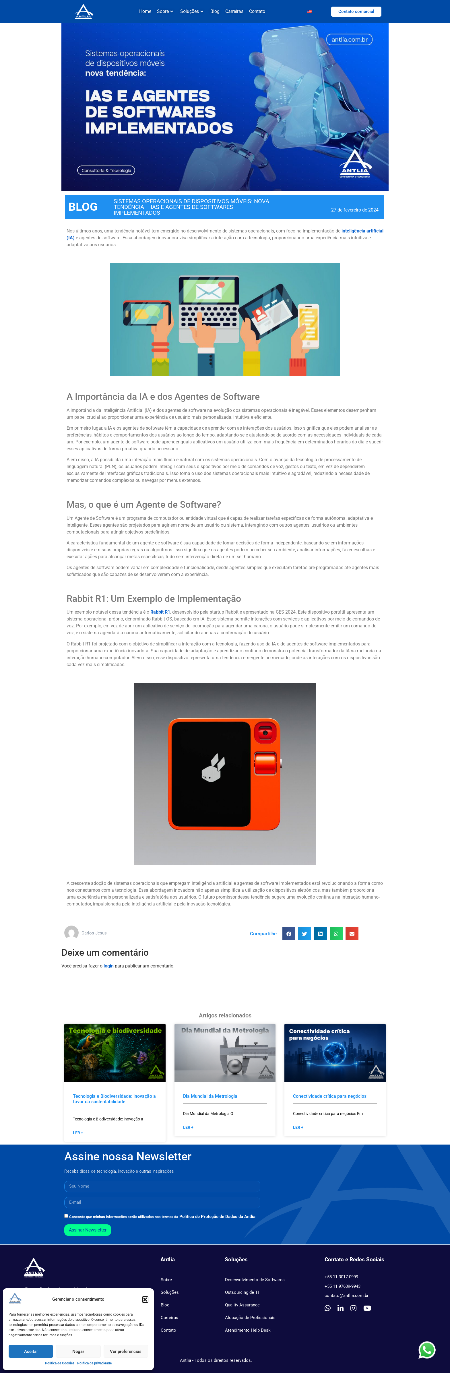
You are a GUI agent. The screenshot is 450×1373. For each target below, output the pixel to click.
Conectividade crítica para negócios (329, 1099)
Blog (215, 11)
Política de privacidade (94, 1363)
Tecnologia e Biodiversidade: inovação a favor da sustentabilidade (114, 1101)
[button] (145, 1299)
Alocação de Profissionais (250, 1320)
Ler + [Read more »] (78, 1135)
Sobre (165, 11)
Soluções (191, 11)
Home (145, 11)
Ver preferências (125, 1351)
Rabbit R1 (160, 615)
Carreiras (234, 11)
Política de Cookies (59, 1363)
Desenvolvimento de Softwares (255, 1282)
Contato (257, 11)
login (109, 968)
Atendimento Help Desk (248, 1333)
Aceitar (31, 1351)
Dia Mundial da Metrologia (210, 1099)
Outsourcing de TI (242, 1295)
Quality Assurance (242, 1307)
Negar (78, 1351)
